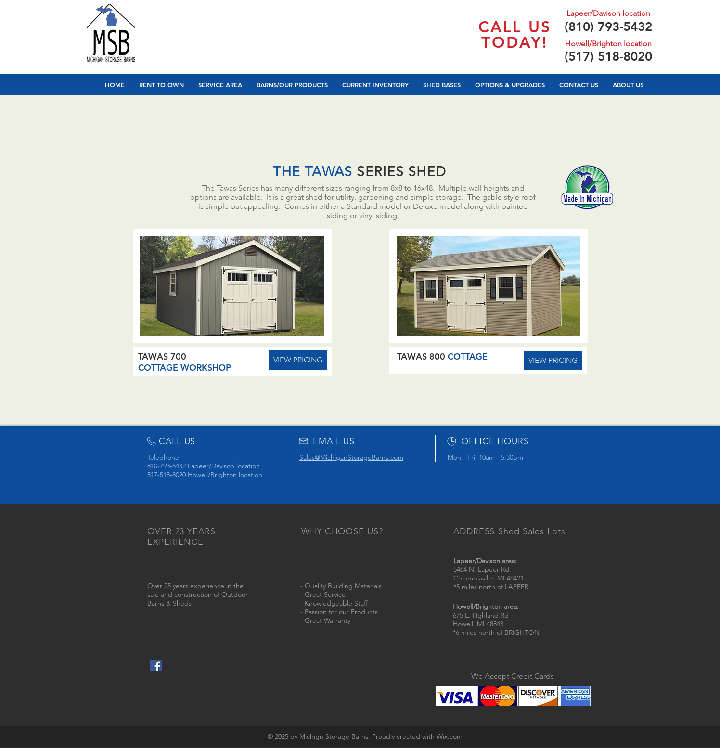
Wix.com (450, 736)
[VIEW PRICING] (553, 360)
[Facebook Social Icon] (156, 665)
